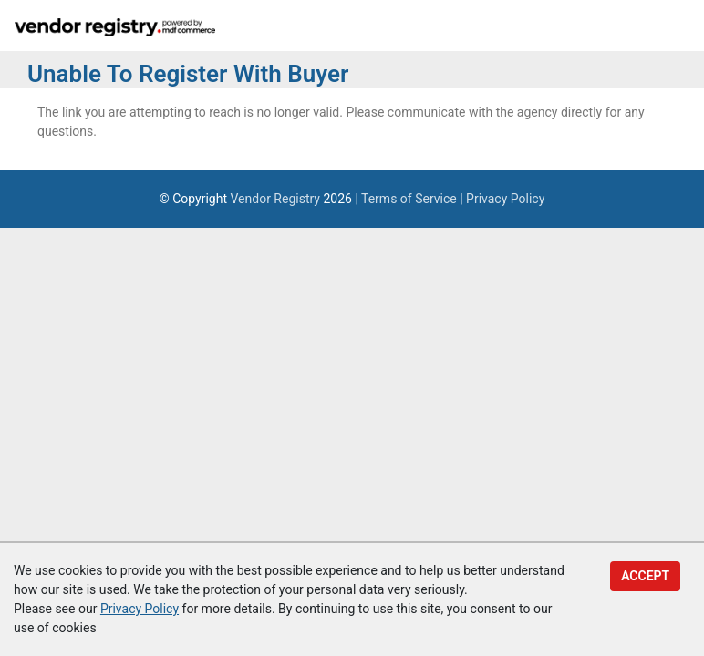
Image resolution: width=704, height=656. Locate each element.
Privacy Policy (505, 198)
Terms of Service (409, 198)
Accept (645, 576)
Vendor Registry (274, 198)
